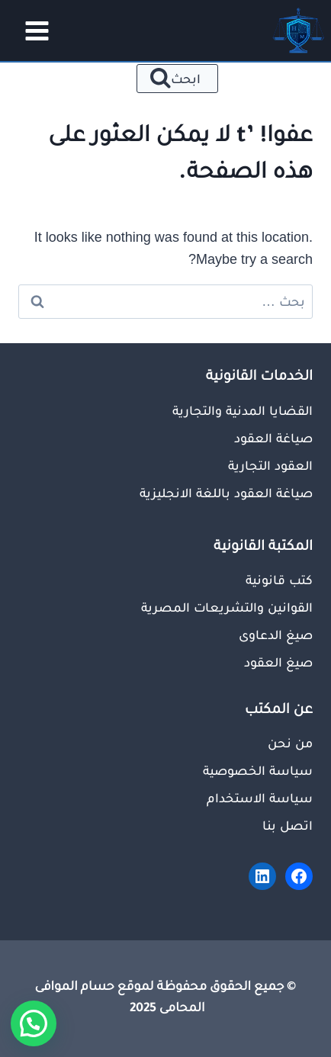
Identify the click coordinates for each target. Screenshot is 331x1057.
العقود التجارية (270, 465)
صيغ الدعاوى (276, 634)
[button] (33, 1023)
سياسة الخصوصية (258, 770)
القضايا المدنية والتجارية (242, 410)
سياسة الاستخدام (260, 797)
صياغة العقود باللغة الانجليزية (226, 492)
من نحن (290, 742)
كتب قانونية (279, 579)
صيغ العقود (278, 662)
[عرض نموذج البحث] (177, 78)
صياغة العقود (273, 437)
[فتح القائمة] (32, 30)
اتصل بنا (287, 825)
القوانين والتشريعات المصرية (227, 607)
